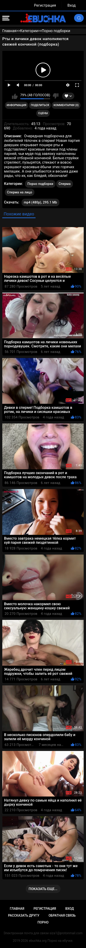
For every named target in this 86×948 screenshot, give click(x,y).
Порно (42, 922)
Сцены (43, 113)
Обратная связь (62, 915)
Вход (71, 5)
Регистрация (45, 5)
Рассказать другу (23, 915)
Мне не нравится (56, 96)
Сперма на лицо (19, 192)
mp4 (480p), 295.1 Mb (40, 202)
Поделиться (40, 105)
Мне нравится (15, 96)
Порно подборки (40, 184)
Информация (16, 105)
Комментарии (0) (66, 105)
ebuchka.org (38, 941)
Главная (17, 908)
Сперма (64, 184)
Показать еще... (43, 889)
